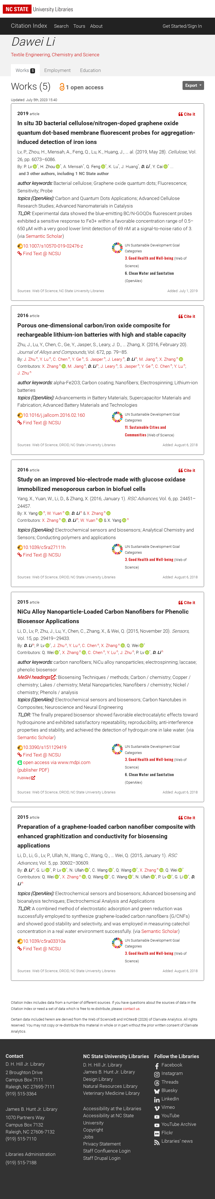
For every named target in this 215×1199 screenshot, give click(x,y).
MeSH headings (36, 677)
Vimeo (164, 1107)
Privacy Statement (102, 1144)
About (96, 26)
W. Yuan (54, 513)
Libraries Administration (30, 1154)
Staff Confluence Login (106, 1151)
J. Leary (115, 359)
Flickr (163, 1132)
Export (191, 85)
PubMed (26, 778)
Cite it (187, 114)
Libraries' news (173, 1141)
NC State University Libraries (116, 1056)
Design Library (98, 1079)
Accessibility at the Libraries (112, 1108)
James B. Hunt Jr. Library (31, 1109)
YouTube (166, 1115)
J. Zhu (29, 359)
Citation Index (29, 25)
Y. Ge (76, 359)
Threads (166, 1082)
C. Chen (60, 359)
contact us (131, 1009)
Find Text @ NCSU (39, 253)
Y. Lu (44, 359)
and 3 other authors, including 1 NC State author (64, 173)
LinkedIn (166, 1099)
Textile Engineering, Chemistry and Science (55, 54)
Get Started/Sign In (182, 26)
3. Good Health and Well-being (149, 258)
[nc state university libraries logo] (109, 11)
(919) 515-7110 (21, 1139)
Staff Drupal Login (101, 1158)
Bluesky (165, 1090)
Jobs (88, 1137)
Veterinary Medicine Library (111, 1093)
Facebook (168, 1065)
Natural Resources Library (110, 1086)
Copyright (93, 1130)
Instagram (168, 1073)
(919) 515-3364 (21, 1093)
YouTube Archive (175, 1124)
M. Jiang (147, 359)
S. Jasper (94, 359)
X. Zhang (167, 359)
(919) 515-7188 (21, 1162)
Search (61, 26)
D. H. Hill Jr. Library (25, 1064)
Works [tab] (25, 70)
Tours (79, 26)
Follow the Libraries (176, 1056)
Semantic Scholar (44, 236)
